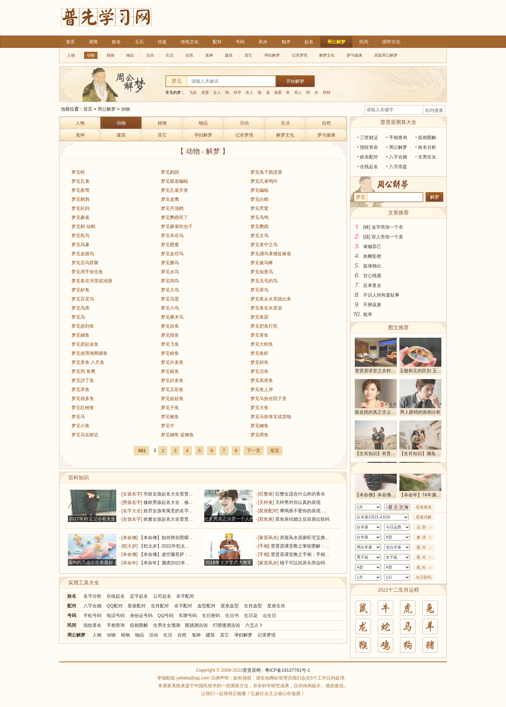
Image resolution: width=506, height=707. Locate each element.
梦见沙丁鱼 (82, 380)
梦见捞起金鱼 (85, 344)
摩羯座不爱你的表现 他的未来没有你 (316, 510)
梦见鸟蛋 (170, 298)
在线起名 (116, 596)
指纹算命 (92, 625)
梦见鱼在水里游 (266, 307)
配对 (71, 605)
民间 (71, 625)
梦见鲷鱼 (80, 335)
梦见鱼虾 (259, 353)
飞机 (193, 92)
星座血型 (230, 605)
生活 (170, 55)
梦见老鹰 (170, 199)
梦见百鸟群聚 (85, 262)
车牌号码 (188, 615)
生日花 (251, 615)
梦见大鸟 (170, 289)
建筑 (229, 55)
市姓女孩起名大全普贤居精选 (172, 493)
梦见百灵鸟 (82, 298)
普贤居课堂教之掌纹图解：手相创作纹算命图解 (318, 546)
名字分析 (92, 596)
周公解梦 (107, 109)
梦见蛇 (78, 172)
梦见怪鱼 (170, 335)
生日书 (232, 615)
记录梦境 (299, 55)
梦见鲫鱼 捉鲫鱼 (177, 434)
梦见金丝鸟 (172, 253)
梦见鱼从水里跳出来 (270, 298)
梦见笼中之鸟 (264, 244)
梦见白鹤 (259, 199)
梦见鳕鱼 (259, 362)
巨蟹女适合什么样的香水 (300, 493)
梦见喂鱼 (259, 434)
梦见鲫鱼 (259, 425)
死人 (298, 92)
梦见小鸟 (170, 307)
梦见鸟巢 (80, 244)
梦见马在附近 (85, 434)
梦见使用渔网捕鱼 (89, 353)
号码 (71, 615)
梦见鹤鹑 (80, 199)
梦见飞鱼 (170, 344)
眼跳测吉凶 (196, 625)
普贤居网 (252, 670)
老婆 (205, 92)
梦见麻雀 (80, 217)
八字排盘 (398, 166)
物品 (130, 55)
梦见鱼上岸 (261, 389)
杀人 (249, 92)
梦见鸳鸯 (170, 244)
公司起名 (162, 596)
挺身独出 (372, 265)
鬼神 (209, 55)
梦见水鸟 (170, 271)
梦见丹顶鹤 (172, 208)
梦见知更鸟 (261, 271)
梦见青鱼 (259, 335)
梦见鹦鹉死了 (174, 217)
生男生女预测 (166, 625)
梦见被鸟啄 (261, 262)
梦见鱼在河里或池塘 (91, 280)
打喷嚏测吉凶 (226, 625)
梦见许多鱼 (172, 362)
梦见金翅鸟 (82, 253)
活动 (150, 55)
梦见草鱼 (80, 389)
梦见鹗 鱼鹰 (83, 371)
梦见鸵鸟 (80, 235)
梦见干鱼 (170, 407)
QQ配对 (115, 605)
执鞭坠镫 (372, 256)
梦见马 (78, 416)
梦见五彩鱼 (172, 389)
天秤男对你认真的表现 (298, 502)
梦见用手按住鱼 (87, 271)
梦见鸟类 (80, 307)
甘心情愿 (372, 275)
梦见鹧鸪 (170, 172)
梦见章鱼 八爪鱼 (87, 362)
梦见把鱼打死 (264, 326)
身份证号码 (141, 615)
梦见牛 (167, 425)
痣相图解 (139, 625)
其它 (248, 55)
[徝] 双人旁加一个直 (383, 236)
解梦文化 (327, 55)
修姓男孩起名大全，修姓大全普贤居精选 (184, 502)
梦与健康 (354, 55)
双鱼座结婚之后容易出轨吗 (302, 519)
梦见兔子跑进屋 (266, 172)
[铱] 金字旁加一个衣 (383, 227)
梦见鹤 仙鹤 (83, 226)
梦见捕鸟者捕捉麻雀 (270, 253)
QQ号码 (166, 615)
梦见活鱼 (259, 371)
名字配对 (185, 596)
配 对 (421, 547)
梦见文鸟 (259, 235)
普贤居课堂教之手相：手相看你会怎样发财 (314, 554)
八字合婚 (92, 605)
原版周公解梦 (385, 55)
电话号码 (116, 615)
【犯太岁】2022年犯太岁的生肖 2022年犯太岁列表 (190, 546)
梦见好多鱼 (172, 380)
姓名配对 (369, 156)
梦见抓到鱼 (82, 326)
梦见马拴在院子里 (268, 398)
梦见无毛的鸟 (264, 280)
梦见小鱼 (80, 425)
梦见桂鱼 (170, 326)
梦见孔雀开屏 (174, 190)
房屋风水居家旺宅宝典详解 (307, 537)
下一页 (253, 450)
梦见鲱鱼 (170, 353)
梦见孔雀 (80, 181)
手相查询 (116, 625)
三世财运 (369, 137)
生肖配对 (160, 605)
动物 (91, 55)
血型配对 (206, 605)
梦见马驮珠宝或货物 (270, 416)
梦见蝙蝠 (259, 190)
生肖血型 (253, 605)
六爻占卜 (254, 625)
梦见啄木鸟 (172, 317)
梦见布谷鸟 (172, 235)
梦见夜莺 (80, 190)
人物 (71, 55)
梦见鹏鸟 (170, 262)
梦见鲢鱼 (170, 371)
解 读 (421, 537)
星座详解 (423, 517)
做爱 (278, 92)
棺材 (327, 92)
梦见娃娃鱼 (172, 398)
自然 (189, 55)
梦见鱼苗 (259, 317)
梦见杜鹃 (80, 208)
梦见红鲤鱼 (82, 407)
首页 (87, 109)
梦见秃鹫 (259, 208)
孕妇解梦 (272, 55)
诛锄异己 (372, 246)
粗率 (367, 314)
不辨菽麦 (372, 304)
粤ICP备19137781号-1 (287, 670)
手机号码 (92, 615)
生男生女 (427, 156)
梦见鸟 (78, 317)
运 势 (421, 527)
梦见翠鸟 (259, 289)
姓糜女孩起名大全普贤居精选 (172, 519)
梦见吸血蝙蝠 (174, 181)
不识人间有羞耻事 (381, 295)
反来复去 (372, 285)
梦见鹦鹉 (259, 226)
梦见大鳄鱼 (261, 344)
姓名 (71, 596)
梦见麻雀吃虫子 (177, 226)
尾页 (274, 450)
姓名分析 (427, 147)
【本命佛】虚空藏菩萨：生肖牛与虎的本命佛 (184, 554)
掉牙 (237, 92)
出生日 (269, 615)
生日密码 (211, 615)
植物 (110, 55)
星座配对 (137, 605)
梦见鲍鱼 (170, 416)
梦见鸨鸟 (170, 280)
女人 (217, 92)
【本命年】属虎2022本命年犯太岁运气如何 (182, 562)
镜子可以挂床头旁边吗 (302, 562)
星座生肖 (276, 605)
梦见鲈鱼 (80, 289)
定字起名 (139, 596)
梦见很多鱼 (82, 398)
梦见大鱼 (259, 407)
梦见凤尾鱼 (261, 380)
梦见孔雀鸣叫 (264, 181)
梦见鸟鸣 (259, 217)
